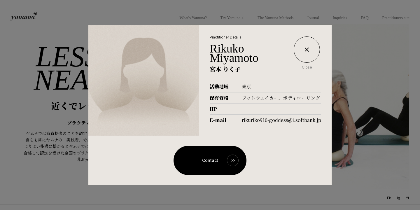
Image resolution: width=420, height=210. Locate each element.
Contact (210, 160)
